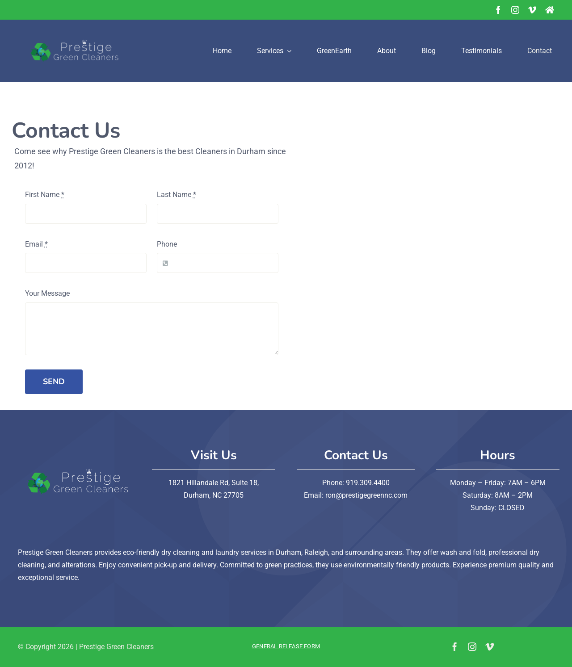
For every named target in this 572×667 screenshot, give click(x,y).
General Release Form (286, 646)
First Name (44, 194)
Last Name (176, 194)
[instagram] (515, 10)
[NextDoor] (549, 10)
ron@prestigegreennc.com (366, 495)
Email (36, 244)
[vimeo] (532, 10)
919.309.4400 (367, 482)
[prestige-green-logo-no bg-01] (71, 23)
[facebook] (498, 10)
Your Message (47, 293)
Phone (167, 244)
